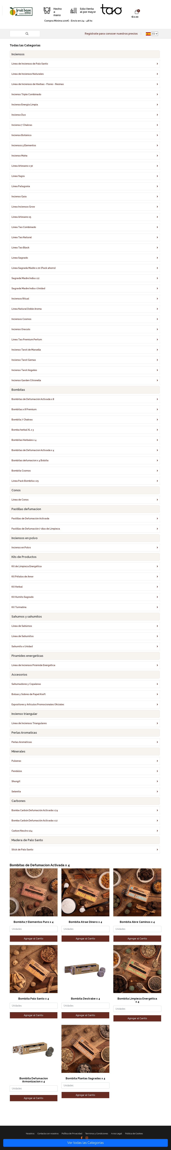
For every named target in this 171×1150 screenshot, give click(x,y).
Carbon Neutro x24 (22, 830)
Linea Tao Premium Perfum (27, 339)
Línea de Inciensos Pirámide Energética (33, 665)
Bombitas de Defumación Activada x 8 (33, 399)
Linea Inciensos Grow (23, 206)
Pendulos (17, 771)
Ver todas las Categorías (85, 1143)
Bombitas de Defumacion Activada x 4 (33, 450)
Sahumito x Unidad (22, 646)
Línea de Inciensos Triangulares (29, 723)
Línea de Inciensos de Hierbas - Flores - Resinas (38, 84)
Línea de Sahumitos (23, 636)
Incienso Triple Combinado (26, 94)
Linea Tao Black (20, 247)
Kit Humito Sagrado (23, 597)
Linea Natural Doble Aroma (27, 309)
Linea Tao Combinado (24, 227)
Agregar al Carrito (33, 938)
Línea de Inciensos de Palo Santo (30, 63)
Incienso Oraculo (21, 329)
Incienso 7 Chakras (22, 125)
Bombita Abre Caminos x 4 (137, 922)
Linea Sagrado (20, 257)
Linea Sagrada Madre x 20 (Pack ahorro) (34, 268)
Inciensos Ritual (20, 298)
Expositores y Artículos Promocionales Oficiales (38, 704)
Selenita (16, 791)
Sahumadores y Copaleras (26, 684)
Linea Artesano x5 (21, 217)
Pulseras (16, 761)
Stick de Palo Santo (22, 849)
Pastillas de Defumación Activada (30, 518)
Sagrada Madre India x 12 (25, 278)
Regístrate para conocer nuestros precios (111, 33)
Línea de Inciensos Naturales (28, 74)
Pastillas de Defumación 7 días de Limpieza (36, 528)
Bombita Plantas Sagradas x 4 (85, 1078)
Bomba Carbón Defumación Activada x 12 (35, 820)
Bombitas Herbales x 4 (24, 440)
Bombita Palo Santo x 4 (33, 998)
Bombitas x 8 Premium (24, 409)
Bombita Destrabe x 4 (85, 998)
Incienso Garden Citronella (26, 380)
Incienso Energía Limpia (25, 104)
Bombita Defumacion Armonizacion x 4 (33, 1080)
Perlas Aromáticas (22, 742)
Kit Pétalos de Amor (22, 576)
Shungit (16, 781)
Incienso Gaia (19, 196)
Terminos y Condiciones (96, 1133)
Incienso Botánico (21, 135)
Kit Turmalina (19, 607)
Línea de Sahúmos (22, 626)
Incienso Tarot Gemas (24, 360)
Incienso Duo (19, 114)
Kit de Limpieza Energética (27, 566)
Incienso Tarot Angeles (24, 370)
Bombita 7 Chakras (22, 419)
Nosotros (30, 1133)
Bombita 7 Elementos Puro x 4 (33, 922)
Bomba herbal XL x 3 (23, 430)
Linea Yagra (18, 176)
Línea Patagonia (21, 186)
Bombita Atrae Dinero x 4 (85, 922)
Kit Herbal (17, 586)
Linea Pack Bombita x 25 (25, 481)
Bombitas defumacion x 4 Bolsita (30, 460)
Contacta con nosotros (48, 1133)
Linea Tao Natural (22, 237)
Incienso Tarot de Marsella (26, 349)
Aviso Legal (116, 1133)
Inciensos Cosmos (21, 319)
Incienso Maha (19, 155)
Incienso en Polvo (21, 547)
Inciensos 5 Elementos (24, 145)
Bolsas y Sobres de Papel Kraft (29, 694)
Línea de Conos (20, 499)
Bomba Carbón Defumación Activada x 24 (35, 810)
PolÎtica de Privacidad (72, 1133)
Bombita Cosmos (21, 470)
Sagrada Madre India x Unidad (28, 288)
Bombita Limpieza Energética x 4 (137, 1000)
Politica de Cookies (134, 1133)
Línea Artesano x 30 (22, 166)
